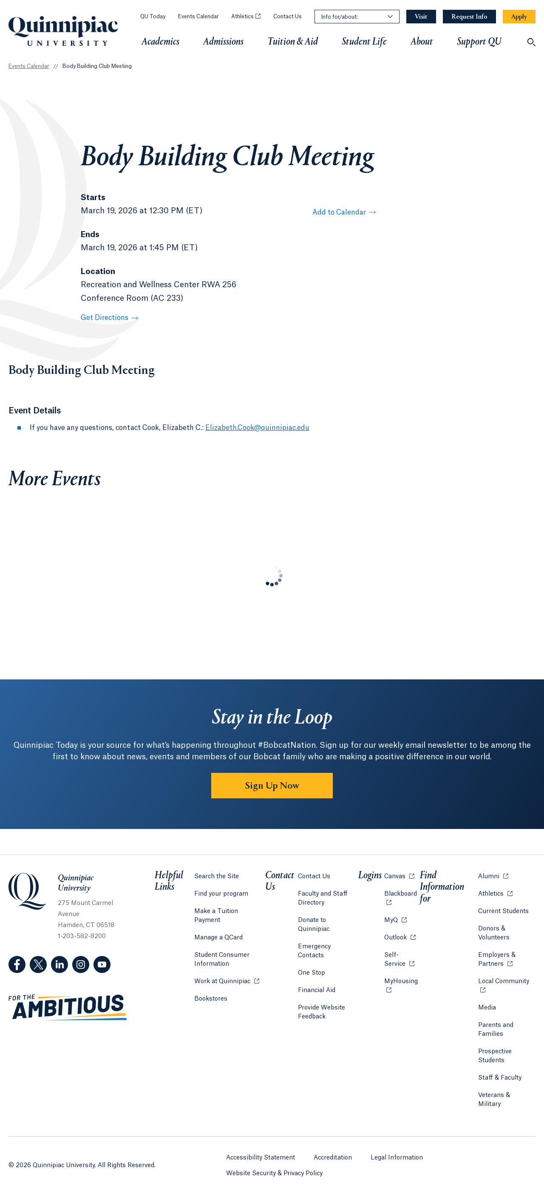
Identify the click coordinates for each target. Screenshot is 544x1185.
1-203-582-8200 (82, 936)
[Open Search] (531, 42)
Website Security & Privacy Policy (274, 1160)
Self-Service (401, 957)
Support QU (479, 42)
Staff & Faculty (499, 1076)
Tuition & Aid (292, 42)
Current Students (503, 909)
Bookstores (210, 987)
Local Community (507, 978)
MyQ (394, 917)
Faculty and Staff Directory (323, 896)
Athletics (246, 16)
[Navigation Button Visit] (421, 17)
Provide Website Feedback (322, 992)
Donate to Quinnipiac (329, 918)
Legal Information (397, 1144)
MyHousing (401, 983)
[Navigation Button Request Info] (469, 17)
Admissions (223, 42)
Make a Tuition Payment (229, 909)
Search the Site (216, 874)
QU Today (152, 16)
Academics (160, 42)
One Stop (312, 953)
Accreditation (333, 1144)
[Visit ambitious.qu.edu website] (68, 1007)
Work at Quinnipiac (226, 969)
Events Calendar (198, 16)
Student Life (364, 42)
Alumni (493, 873)
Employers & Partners (507, 957)
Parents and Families (495, 1027)
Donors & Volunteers (493, 931)
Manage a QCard (218, 927)
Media (487, 1006)
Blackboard (401, 891)
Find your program (221, 892)
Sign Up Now (272, 786)
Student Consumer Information (221, 948)
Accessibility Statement (260, 1144)
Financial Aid (317, 970)
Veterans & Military (506, 1093)
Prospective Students (494, 1053)
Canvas (398, 873)
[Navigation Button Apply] (519, 17)
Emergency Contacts (328, 936)
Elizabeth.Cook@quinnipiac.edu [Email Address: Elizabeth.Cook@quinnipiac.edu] (257, 427)
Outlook (399, 935)
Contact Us (287, 16)
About (422, 42)
